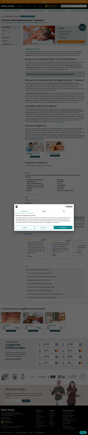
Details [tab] (44, 211)
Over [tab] (64, 211)
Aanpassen (44, 227)
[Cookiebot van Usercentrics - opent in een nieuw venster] (66, 207)
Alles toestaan (63, 227)
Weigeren (25, 227)
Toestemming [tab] (24, 211)
